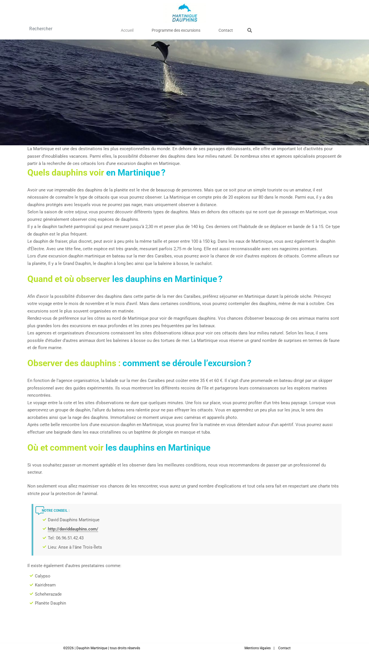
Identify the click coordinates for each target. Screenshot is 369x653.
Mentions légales (257, 648)
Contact (214, 29)
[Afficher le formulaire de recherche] (232, 29)
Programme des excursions (176, 29)
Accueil (138, 29)
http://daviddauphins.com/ (73, 529)
